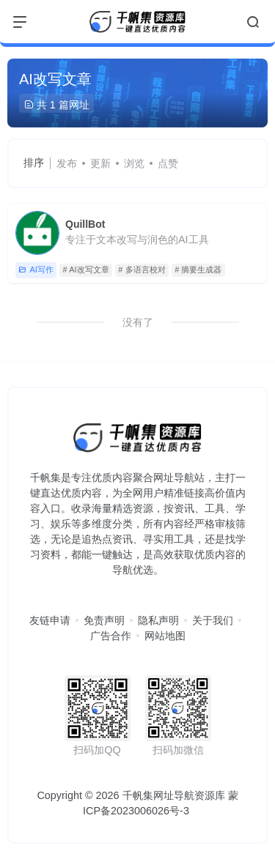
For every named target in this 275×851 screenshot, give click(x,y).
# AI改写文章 (86, 269)
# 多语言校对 (141, 269)
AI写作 (35, 270)
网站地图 (165, 636)
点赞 (168, 163)
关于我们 (212, 620)
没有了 (137, 322)
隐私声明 (158, 620)
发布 (66, 163)
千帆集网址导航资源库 (173, 795)
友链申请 (49, 620)
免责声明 (104, 620)
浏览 (134, 163)
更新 (100, 163)
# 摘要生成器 (198, 269)
